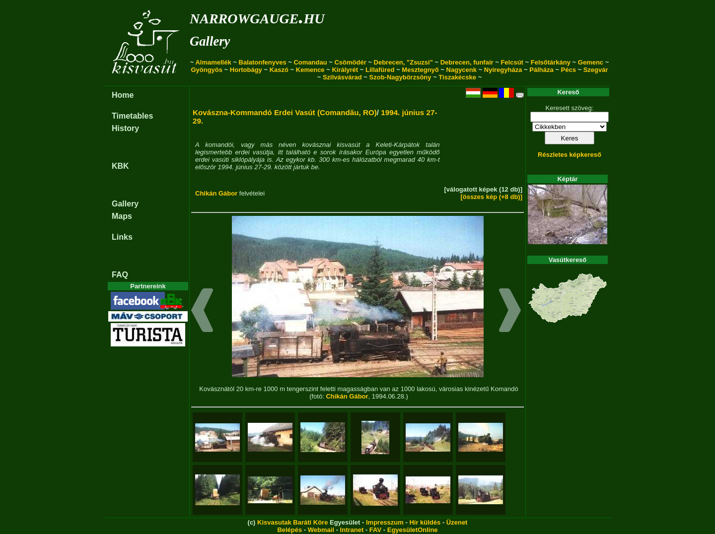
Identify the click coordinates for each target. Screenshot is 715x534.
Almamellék (213, 62)
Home (123, 95)
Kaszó (279, 69)
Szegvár (595, 69)
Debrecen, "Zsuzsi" (403, 62)
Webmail (321, 530)
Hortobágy (246, 69)
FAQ (120, 274)
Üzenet (457, 522)
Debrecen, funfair (467, 62)
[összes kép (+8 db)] (491, 196)
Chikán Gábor (216, 193)
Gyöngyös (206, 69)
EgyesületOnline (412, 530)
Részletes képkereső (569, 154)
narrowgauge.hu (257, 16)
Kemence (310, 69)
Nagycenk (461, 69)
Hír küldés (424, 522)
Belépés (289, 530)
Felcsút (511, 62)
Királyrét (345, 69)
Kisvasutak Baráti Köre (292, 522)
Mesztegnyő (420, 69)
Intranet (352, 530)
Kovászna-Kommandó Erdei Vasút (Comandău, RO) (285, 112)
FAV (375, 530)
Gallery (210, 41)
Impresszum (385, 522)
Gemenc (590, 62)
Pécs (568, 69)
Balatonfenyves (262, 62)
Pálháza (541, 69)
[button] (202, 311)
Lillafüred (380, 69)
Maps (122, 216)
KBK (120, 166)
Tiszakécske (457, 77)
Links (122, 237)
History (125, 128)
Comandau (310, 62)
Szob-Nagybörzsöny (400, 77)
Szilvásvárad (342, 77)
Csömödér (350, 62)
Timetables (132, 116)
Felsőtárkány (551, 62)
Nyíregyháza (503, 69)
